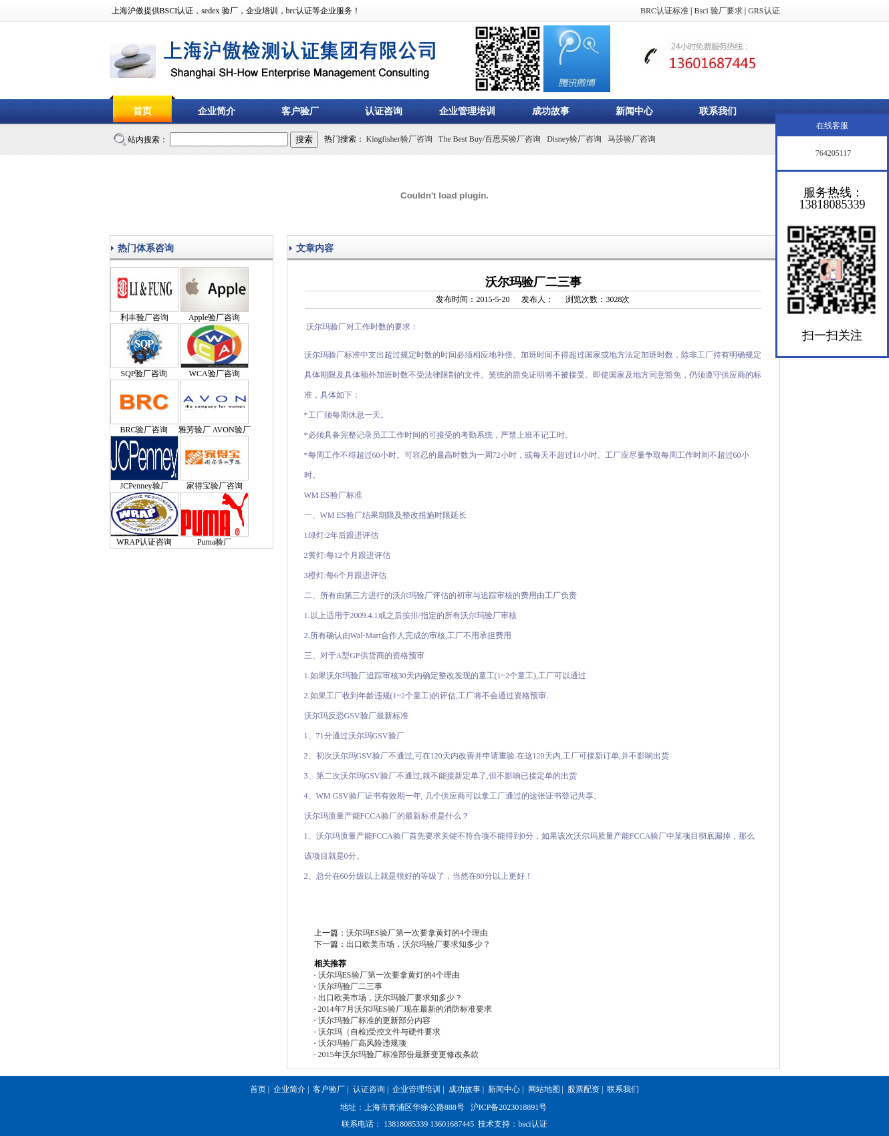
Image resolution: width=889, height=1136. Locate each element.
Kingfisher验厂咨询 (399, 139)
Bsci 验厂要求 (718, 10)
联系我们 (718, 111)
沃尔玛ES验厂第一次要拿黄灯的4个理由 (417, 933)
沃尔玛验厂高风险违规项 (362, 1043)
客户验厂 (300, 111)
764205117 (832, 153)
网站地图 (544, 1089)
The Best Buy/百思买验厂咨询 (489, 139)
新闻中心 (634, 111)
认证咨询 (383, 111)
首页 (142, 111)
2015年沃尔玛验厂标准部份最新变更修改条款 (398, 1054)
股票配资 (583, 1089)
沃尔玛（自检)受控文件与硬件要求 (379, 1031)
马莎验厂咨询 (632, 139)
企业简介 (216, 111)
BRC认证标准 (664, 10)
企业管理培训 (467, 111)
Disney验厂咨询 (574, 139)
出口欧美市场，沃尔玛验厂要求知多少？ (418, 944)
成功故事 (550, 111)
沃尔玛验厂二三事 (350, 986)
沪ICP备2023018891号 (509, 1107)
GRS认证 (763, 10)
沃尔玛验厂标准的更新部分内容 (374, 1020)
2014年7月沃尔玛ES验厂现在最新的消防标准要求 (405, 1009)
